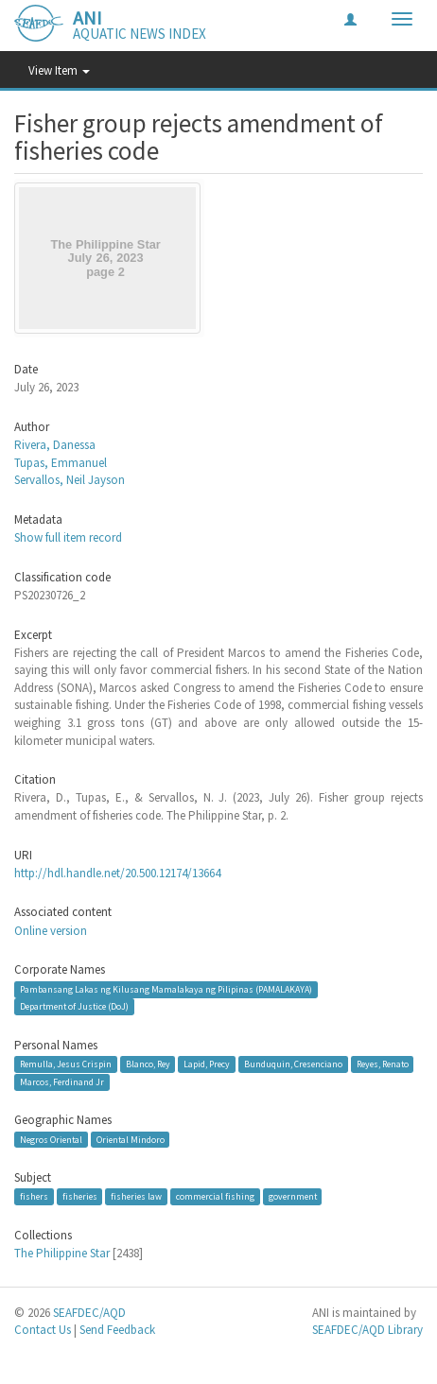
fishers (34, 1196)
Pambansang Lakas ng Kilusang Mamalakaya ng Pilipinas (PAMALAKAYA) (166, 989)
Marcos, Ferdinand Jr (62, 1082)
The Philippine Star (62, 1253)
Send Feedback (117, 1330)
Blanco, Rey (148, 1064)
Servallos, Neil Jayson (69, 480)
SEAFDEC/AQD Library (367, 1330)
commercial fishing (215, 1196)
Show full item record (68, 537)
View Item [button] (59, 70)
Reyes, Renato (383, 1064)
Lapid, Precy (207, 1064)
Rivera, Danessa (55, 445)
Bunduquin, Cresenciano (293, 1064)
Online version (50, 931)
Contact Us (42, 1330)
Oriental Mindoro (130, 1139)
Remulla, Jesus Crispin (66, 1064)
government (293, 1196)
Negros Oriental (51, 1139)
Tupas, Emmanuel (60, 463)
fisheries (79, 1196)
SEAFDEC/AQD (89, 1313)
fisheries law (136, 1196)
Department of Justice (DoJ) (74, 1006)
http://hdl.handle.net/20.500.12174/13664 (117, 873)
